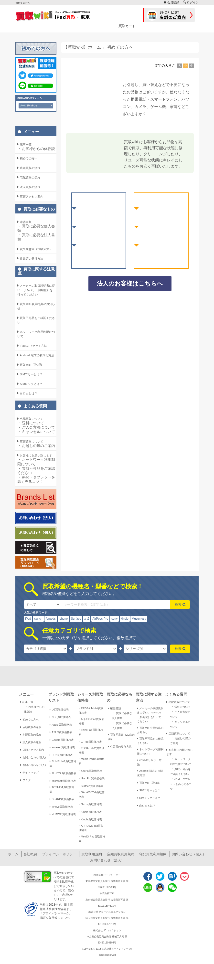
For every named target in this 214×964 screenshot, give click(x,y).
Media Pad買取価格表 (92, 761)
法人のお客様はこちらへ (130, 283)
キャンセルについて (36, 432)
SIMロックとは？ (148, 797)
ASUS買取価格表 (61, 732)
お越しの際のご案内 (36, 446)
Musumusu (139, 618)
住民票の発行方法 (120, 746)
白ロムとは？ (146, 805)
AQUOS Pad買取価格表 (91, 721)
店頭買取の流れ (30, 727)
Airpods (51, 618)
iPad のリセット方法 (149, 762)
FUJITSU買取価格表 (63, 773)
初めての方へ (29, 719)
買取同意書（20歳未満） (121, 737)
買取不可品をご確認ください (36, 470)
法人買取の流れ (30, 742)
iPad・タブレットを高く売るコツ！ (36, 479)
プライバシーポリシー (59, 854)
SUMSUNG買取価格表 (63, 763)
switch (38, 618)
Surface (76, 618)
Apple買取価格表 (61, 724)
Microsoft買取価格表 (63, 780)
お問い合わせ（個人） (189, 854)
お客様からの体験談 (36, 149)
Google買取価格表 (62, 739)
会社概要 (30, 854)
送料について (30, 423)
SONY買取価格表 (61, 754)
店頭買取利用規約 (120, 854)
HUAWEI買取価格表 (63, 814)
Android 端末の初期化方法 (150, 773)
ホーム (13, 854)
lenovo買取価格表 (61, 806)
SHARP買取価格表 (62, 799)
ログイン (191, 2)
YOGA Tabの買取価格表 (91, 750)
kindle (124, 618)
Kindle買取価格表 (90, 811)
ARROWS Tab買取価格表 (91, 828)
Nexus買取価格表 (90, 804)
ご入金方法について (36, 427)
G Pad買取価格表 (90, 741)
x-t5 (86, 618)
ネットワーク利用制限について (36, 461)
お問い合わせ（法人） (107, 860)
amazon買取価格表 (62, 747)
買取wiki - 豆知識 (148, 782)
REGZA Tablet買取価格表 (91, 710)
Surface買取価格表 (91, 785)
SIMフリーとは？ (148, 790)
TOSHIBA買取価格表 (62, 789)
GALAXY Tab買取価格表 (92, 794)
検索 (180, 604)
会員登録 (171, 2)
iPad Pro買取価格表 (92, 778)
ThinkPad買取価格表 (91, 732)
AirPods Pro (100, 618)
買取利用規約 (91, 854)
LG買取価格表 (59, 709)
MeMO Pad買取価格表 (92, 838)
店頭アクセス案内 (32, 749)
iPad (28, 618)
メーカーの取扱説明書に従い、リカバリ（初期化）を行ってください (150, 715)
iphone (63, 618)
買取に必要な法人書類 (36, 237)
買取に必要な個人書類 (36, 228)
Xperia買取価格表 (90, 770)
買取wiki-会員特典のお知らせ (150, 730)
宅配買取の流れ (30, 734)
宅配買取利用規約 (153, 854)
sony (114, 618)
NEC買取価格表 (60, 717)
